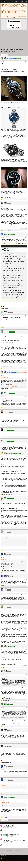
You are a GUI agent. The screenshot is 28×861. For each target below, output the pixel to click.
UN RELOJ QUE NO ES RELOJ (14, 834)
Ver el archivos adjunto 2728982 (6, 564)
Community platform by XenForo (9, 860)
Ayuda (25, 857)
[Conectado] (2, 59)
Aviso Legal (7, 857)
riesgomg (4, 841)
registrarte (14, 12)
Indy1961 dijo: (3, 709)
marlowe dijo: (3, 676)
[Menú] (1, 1)
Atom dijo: (3, 785)
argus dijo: (3, 398)
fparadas (4, 826)
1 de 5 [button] (2, 819)
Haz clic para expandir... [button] (14, 386)
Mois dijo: (2, 559)
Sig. (6, 819)
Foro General (12, 826)
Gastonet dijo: (3, 537)
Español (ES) (3, 855)
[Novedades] (24, 1)
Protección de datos (13, 857)
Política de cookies (21, 857)
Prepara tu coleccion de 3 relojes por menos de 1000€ (14, 844)
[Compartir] (25, 61)
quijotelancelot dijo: (4, 802)
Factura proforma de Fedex (8, 825)
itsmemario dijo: (3, 377)
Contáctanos (3, 857)
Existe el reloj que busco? (8, 829)
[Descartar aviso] (26, 4)
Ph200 (4, 835)
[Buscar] (27, 1)
